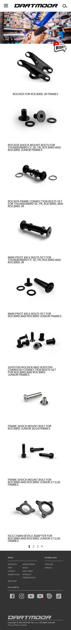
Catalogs (49, 564)
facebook (12, 596)
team (10, 567)
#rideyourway (29, 564)
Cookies (24, 625)
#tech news (28, 571)
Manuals (48, 567)
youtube (30, 596)
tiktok (58, 596)
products (12, 564)
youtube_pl (40, 596)
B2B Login (12, 581)
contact (11, 571)
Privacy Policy (13, 625)
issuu (49, 596)
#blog (25, 567)
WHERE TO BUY (14, 574)
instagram (21, 596)
